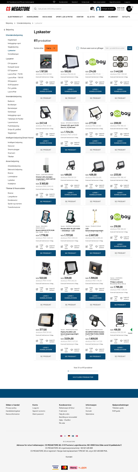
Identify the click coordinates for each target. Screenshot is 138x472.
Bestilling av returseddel (68, 417)
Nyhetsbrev (90, 414)
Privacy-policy (11, 408)
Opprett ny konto (115, 2)
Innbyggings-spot (14, 43)
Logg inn (127, 2)
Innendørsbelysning (13, 96)
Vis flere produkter (83, 377)
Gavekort (75, 2)
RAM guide (116, 411)
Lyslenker (11, 180)
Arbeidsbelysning (14, 166)
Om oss (88, 408)
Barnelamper (12, 108)
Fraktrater (63, 411)
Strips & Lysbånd (14, 129)
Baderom (11, 101)
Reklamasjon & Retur (66, 408)
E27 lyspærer (13, 70)
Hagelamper (12, 40)
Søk (129, 48)
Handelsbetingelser (13, 411)
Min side (62, 423)
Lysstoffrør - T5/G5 (15, 74)
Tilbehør (11, 156)
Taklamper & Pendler (15, 119)
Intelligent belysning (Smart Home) (19, 137)
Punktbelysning (13, 126)
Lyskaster (12, 50)
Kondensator (12, 200)
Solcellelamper (13, 54)
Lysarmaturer (13, 122)
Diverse (10, 173)
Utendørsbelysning (14, 35)
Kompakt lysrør (13, 67)
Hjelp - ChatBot (65, 420)
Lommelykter (12, 176)
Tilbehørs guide (118, 408)
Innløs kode (85, 2)
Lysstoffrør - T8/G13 (15, 77)
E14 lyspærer (12, 63)
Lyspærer (10, 58)
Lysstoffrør (12, 92)
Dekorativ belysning (15, 169)
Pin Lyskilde (12, 88)
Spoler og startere (15, 204)
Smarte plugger (13, 149)
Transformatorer (14, 207)
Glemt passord (37, 414)
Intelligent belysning (15, 142)
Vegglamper (12, 133)
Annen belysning (12, 161)
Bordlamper (12, 105)
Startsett (11, 153)
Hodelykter (12, 184)
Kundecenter (63, 2)
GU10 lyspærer (13, 85)
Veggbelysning (13, 47)
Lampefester (12, 196)
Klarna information (13, 414)
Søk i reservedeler (99, 2)
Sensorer (11, 146)
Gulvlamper (12, 112)
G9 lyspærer (12, 81)
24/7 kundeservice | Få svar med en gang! (20, 2)
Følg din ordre (64, 414)
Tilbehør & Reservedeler (15, 188)
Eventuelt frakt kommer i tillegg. (45, 93)
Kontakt (89, 411)
